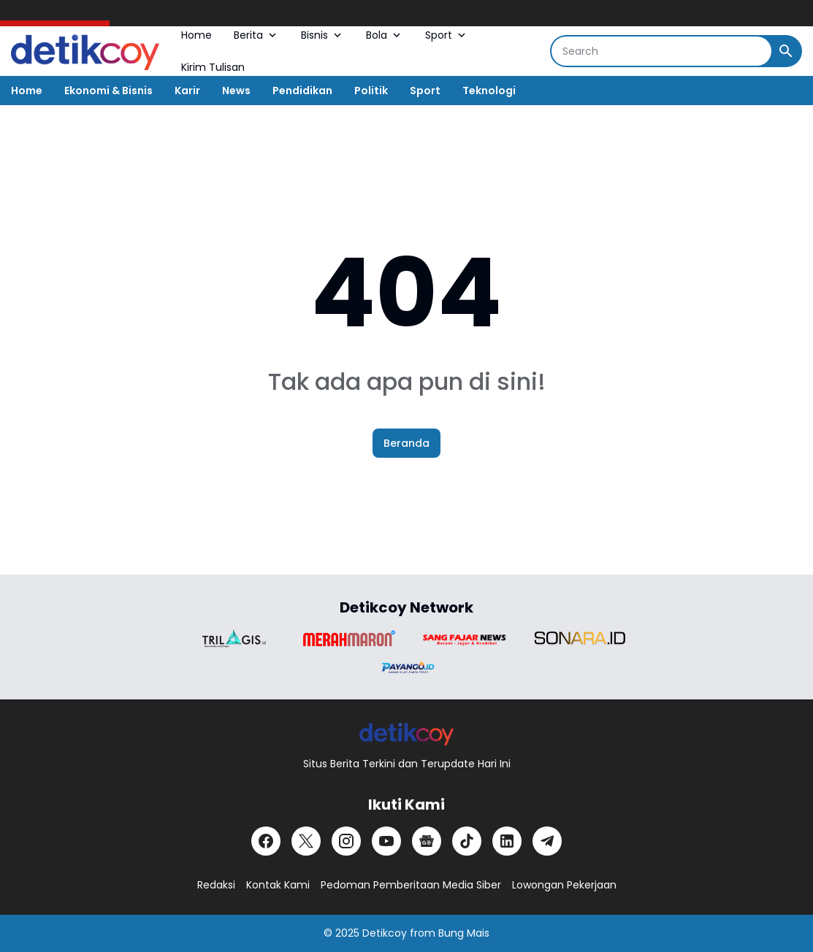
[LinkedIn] (507, 841)
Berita (256, 35)
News (236, 90)
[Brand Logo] (233, 638)
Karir (187, 90)
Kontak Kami (278, 885)
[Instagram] (346, 841)
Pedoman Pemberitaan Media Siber (411, 885)
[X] (306, 841)
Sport (446, 35)
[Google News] (426, 841)
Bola (384, 35)
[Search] (661, 51)
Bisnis (322, 35)
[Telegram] (547, 841)
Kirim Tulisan (213, 67)
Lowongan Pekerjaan (564, 885)
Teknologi (489, 90)
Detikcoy (384, 933)
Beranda (406, 443)
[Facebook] (265, 841)
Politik (371, 90)
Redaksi (216, 885)
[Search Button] (786, 51)
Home (196, 35)
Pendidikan (302, 90)
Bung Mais (463, 933)
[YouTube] (386, 841)
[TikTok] (466, 841)
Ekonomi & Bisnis (108, 90)
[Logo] (406, 733)
